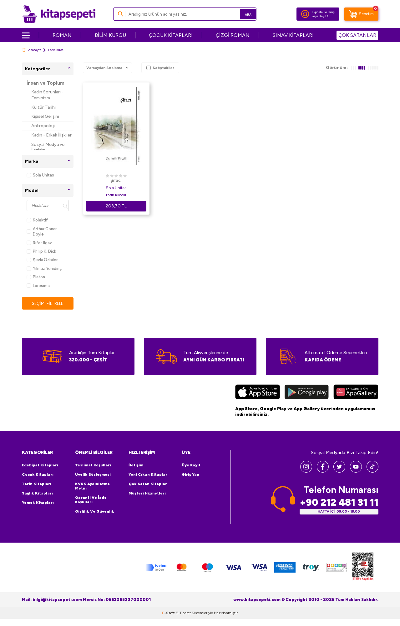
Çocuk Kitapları (37, 475)
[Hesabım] (305, 14)
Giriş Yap (190, 475)
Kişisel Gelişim (45, 116)
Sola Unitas (40, 175)
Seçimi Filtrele (47, 303)
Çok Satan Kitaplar (148, 484)
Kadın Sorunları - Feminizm (47, 95)
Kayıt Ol (324, 16)
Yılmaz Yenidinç (44, 268)
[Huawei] (355, 393)
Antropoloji (43, 125)
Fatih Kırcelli (116, 195)
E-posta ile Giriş (323, 12)
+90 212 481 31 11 (339, 502)
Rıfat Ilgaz (39, 243)
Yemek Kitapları (38, 503)
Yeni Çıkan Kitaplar (148, 475)
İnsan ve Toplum (45, 83)
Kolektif (37, 220)
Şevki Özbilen (42, 259)
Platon (36, 277)
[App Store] (257, 393)
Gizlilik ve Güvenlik (94, 511)
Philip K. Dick (41, 251)
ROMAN (62, 35)
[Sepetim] (361, 14)
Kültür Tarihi (43, 107)
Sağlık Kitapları (37, 493)
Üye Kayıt (191, 465)
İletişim (136, 465)
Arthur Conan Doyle (42, 231)
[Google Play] (307, 393)
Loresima (38, 285)
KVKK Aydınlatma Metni (92, 486)
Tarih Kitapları (36, 484)
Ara (242, 14)
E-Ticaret (183, 613)
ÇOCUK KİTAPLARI (171, 35)
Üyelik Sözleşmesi (93, 475)
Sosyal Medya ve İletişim (47, 147)
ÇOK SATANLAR (357, 35)
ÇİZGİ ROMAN (233, 35)
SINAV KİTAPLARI (293, 35)
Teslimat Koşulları (93, 465)
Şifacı (116, 180)
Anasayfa (31, 50)
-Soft (168, 613)
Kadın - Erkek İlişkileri (52, 135)
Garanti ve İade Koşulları (91, 500)
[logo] (59, 14)
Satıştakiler (160, 68)
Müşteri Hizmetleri (147, 493)
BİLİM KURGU (110, 35)
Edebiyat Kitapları (40, 465)
